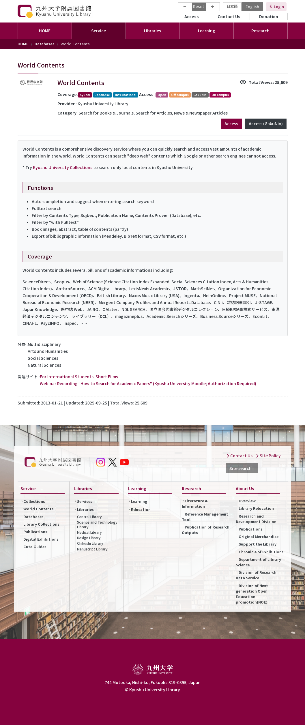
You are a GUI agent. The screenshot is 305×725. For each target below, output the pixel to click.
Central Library (89, 516)
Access (191, 16)
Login (279, 6)
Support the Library (257, 544)
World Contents (38, 509)
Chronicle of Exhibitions (261, 551)
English (252, 6)
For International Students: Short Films (79, 376)
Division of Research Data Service (256, 574)
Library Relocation (256, 508)
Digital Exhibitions (41, 539)
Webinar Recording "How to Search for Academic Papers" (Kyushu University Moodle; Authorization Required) (148, 383)
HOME (44, 30)
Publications (35, 531)
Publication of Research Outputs (205, 529)
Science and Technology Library (97, 524)
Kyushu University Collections (62, 167)
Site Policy (268, 455)
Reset (198, 6)
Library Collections (41, 524)
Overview (247, 500)
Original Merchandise (258, 536)
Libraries (85, 509)
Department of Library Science (258, 562)
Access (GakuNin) (266, 123)
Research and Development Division (256, 518)
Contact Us (229, 16)
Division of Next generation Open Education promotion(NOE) (252, 594)
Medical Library (89, 532)
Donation (268, 16)
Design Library (89, 537)
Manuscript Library (92, 548)
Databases (45, 43)
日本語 (232, 6)
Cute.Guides (34, 546)
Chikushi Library (90, 543)
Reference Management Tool (205, 516)
